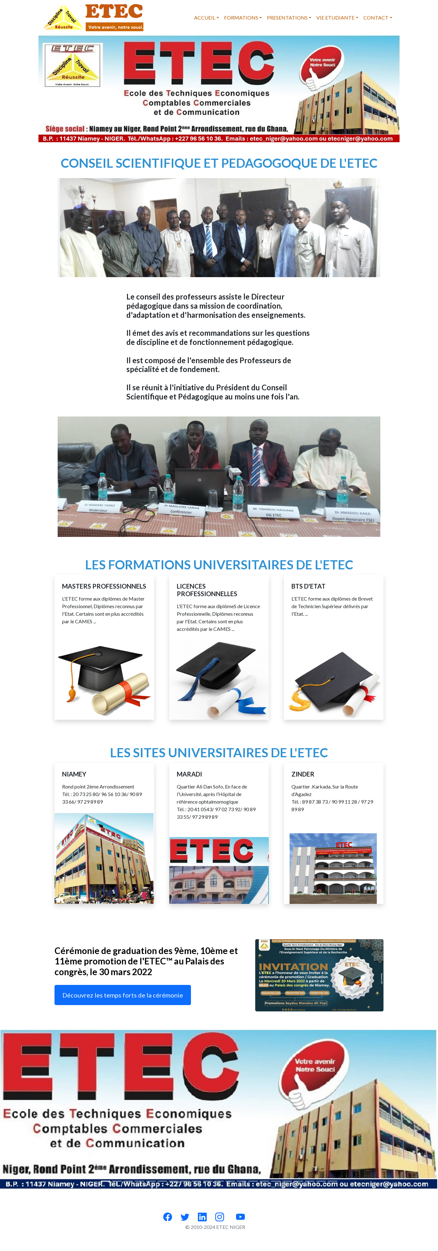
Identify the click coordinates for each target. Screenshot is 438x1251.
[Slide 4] (151, 1181)
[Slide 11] (230, 1181)
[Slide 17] (298, 1181)
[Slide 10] (219, 1181)
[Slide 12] (241, 1181)
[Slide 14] (264, 1181)
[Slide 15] (275, 1181)
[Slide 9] (207, 1181)
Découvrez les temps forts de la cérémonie (122, 995)
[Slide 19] (321, 1181)
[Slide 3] (139, 1181)
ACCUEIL (204, 17)
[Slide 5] (162, 1181)
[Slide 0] (105, 1181)
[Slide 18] (309, 1181)
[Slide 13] (253, 1181)
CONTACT (376, 17)
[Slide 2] (128, 1181)
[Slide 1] (117, 1181)
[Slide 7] (185, 1181)
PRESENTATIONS (287, 17)
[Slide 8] (196, 1181)
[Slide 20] (332, 1181)
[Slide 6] (173, 1181)
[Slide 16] (287, 1181)
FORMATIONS (241, 17)
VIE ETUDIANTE (335, 17)
